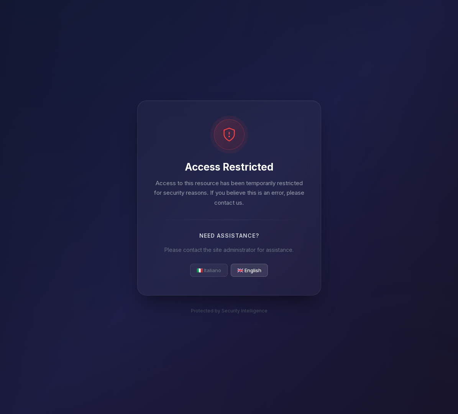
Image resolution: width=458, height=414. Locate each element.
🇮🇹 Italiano (209, 270)
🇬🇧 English (249, 270)
